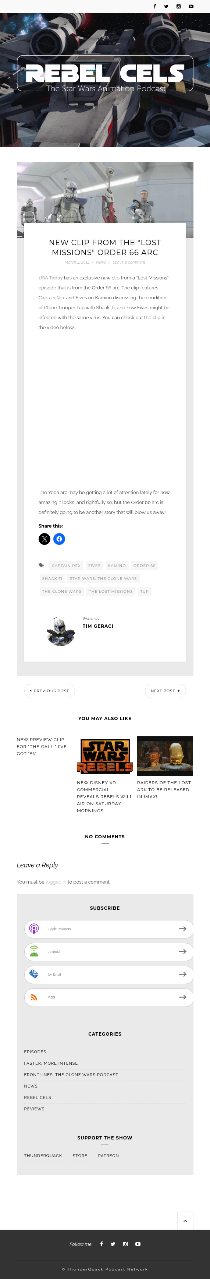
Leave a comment (129, 262)
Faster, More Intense (51, 1063)
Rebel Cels (37, 1097)
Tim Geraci (98, 626)
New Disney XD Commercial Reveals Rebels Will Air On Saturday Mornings (105, 796)
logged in (56, 882)
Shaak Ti (52, 578)
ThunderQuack (43, 1155)
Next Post (165, 690)
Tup (144, 591)
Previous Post (49, 690)
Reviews (34, 1109)
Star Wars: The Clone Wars (103, 578)
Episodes (35, 1052)
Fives (94, 565)
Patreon (108, 1155)
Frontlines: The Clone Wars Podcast (71, 1074)
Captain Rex (66, 565)
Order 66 (145, 565)
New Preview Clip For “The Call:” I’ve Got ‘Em (42, 746)
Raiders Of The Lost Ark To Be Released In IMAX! (164, 789)
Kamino (117, 565)
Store (80, 1155)
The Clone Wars (62, 591)
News (101, 262)
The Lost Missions (111, 591)
